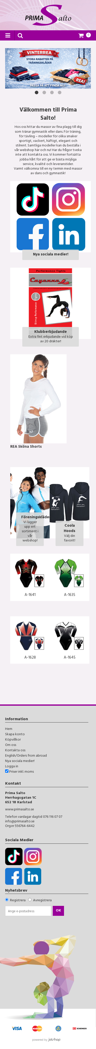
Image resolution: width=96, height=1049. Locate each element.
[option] (48, 68)
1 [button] (36, 92)
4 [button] (59, 92)
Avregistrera (42, 900)
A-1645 (70, 658)
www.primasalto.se (19, 809)
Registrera (18, 900)
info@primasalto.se (20, 821)
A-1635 (69, 595)
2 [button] (44, 92)
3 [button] (52, 92)
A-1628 (30, 658)
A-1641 (30, 595)
